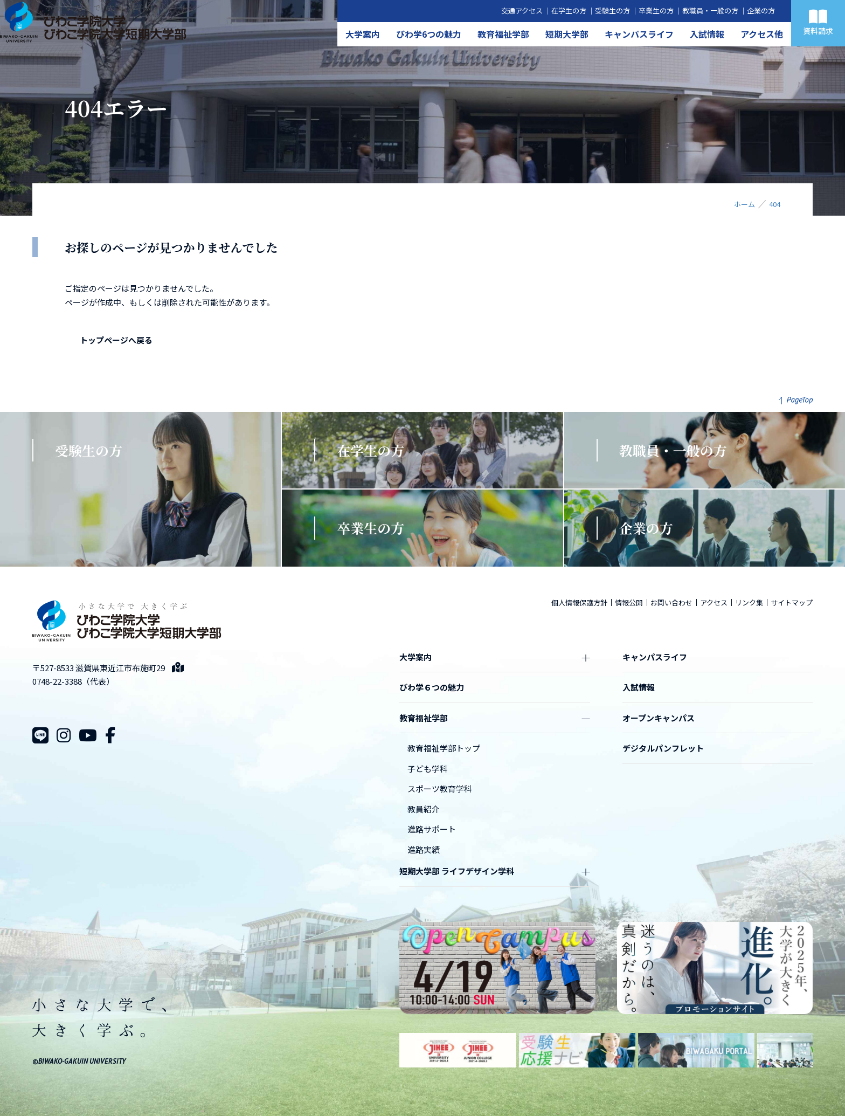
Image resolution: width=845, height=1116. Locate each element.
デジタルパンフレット (663, 748)
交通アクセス (522, 10)
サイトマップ (792, 602)
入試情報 (707, 33)
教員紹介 (423, 809)
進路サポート (431, 829)
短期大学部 (566, 33)
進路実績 (423, 849)
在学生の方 (568, 10)
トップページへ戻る (116, 340)
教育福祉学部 (503, 33)
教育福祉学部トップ (443, 748)
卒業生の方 (656, 10)
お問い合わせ (671, 602)
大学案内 (362, 33)
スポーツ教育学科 (439, 788)
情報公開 (629, 602)
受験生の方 (612, 10)
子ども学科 (427, 768)
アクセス (714, 602)
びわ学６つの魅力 (431, 687)
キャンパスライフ (639, 33)
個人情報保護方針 (579, 602)
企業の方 (761, 10)
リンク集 (749, 602)
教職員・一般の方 (710, 10)
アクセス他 (761, 33)
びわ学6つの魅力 (428, 33)
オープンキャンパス (658, 718)
